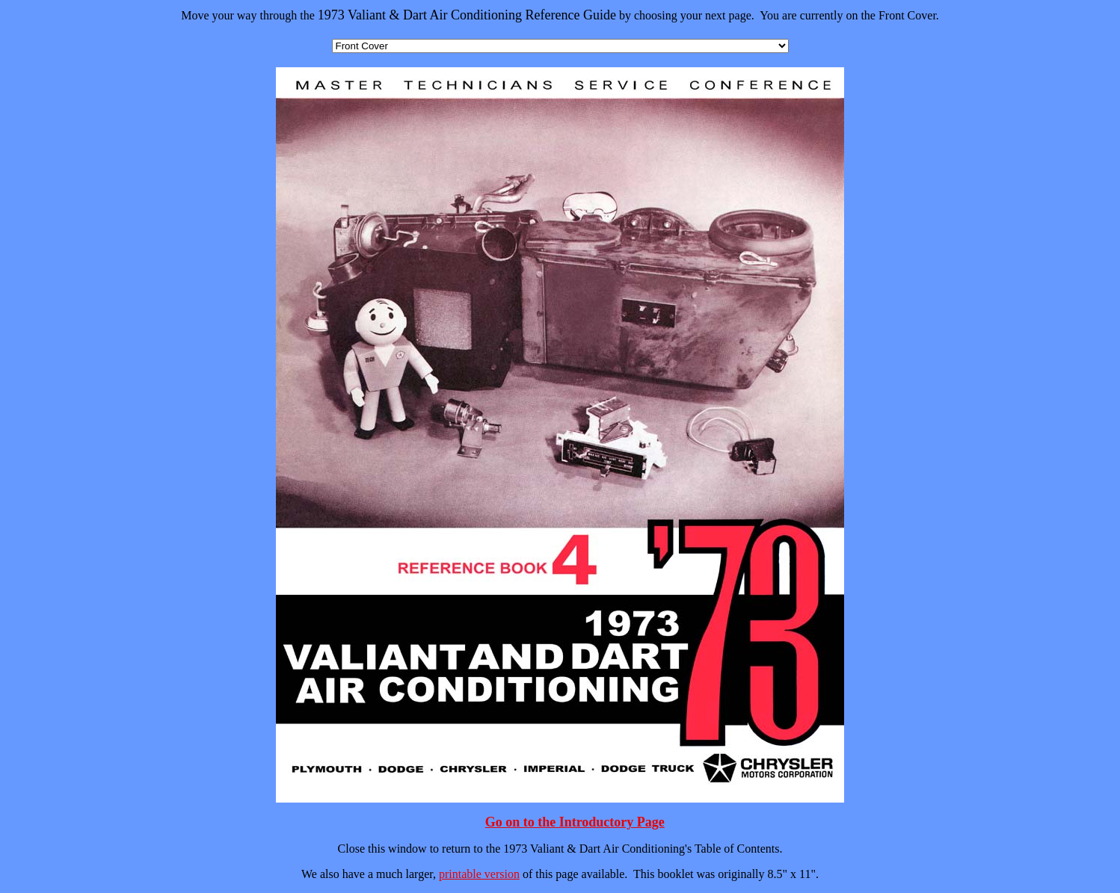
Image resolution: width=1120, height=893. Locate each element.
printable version (479, 874)
